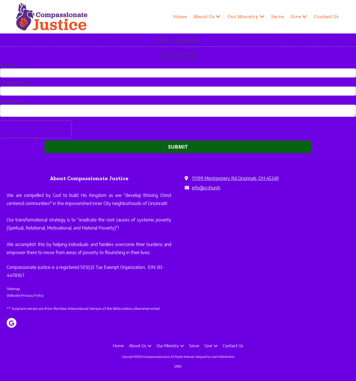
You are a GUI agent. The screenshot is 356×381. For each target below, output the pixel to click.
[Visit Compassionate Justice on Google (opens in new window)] (11, 323)
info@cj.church (206, 188)
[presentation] (35, 129)
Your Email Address (15, 83)
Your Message (11, 101)
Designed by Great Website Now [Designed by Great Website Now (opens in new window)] (215, 356)
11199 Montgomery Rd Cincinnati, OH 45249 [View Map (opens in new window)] (235, 178)
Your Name (9, 65)
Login (178, 365)
